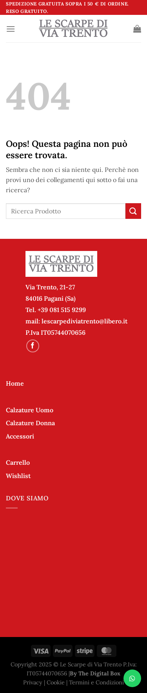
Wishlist (18, 476)
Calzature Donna (30, 423)
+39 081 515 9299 (62, 310)
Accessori (20, 436)
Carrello (18, 462)
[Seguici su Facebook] (32, 345)
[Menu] (10, 28)
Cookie (56, 682)
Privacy (32, 682)
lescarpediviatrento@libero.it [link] (84, 321)
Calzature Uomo (29, 410)
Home (15, 383)
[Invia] (133, 210)
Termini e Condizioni (96, 682)
